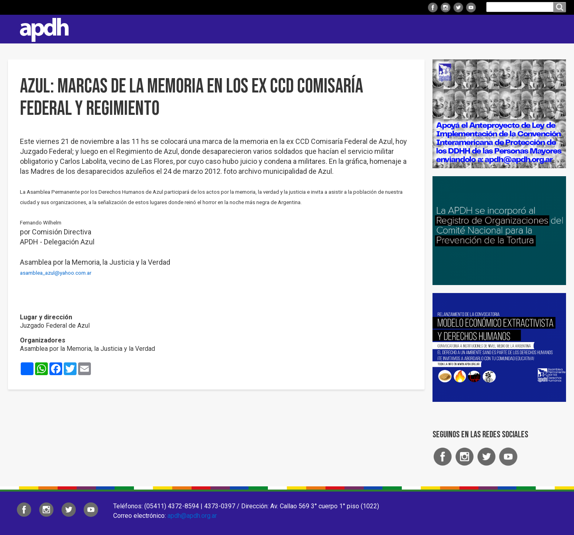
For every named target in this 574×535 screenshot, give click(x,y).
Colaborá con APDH (466, 29)
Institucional (252, 29)
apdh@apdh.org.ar (192, 515)
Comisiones (405, 29)
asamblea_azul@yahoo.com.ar (55, 273)
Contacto (556, 29)
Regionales (304, 29)
